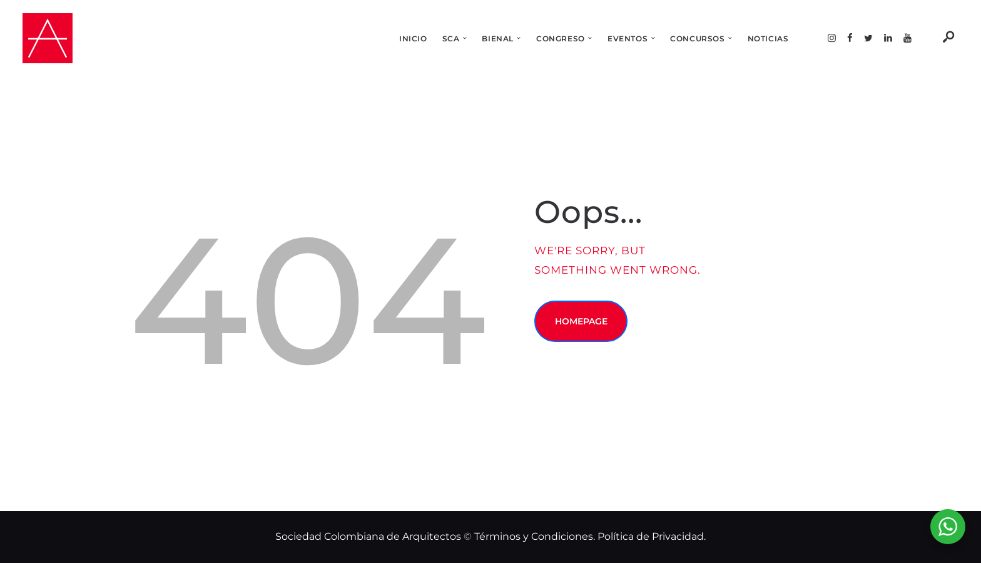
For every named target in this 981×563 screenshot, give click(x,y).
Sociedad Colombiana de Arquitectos (368, 536)
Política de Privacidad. (651, 536)
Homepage (581, 321)
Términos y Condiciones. (535, 536)
